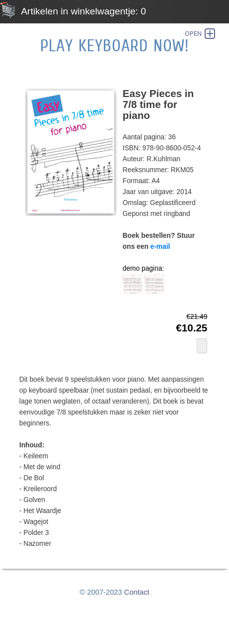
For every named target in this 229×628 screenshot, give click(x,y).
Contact (137, 592)
